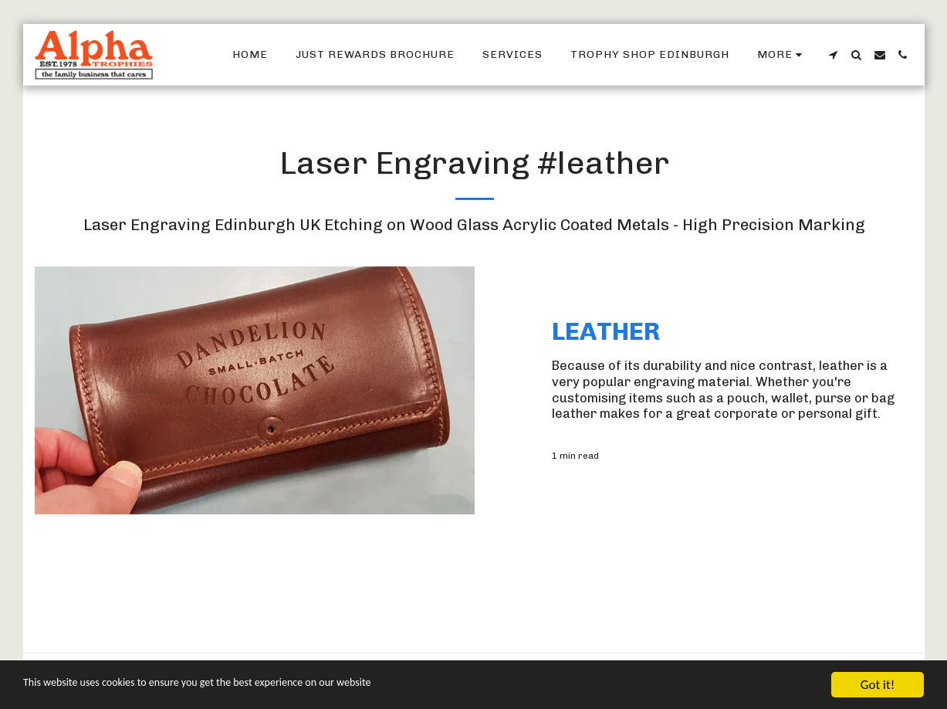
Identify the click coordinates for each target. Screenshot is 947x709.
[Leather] (733, 331)
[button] (833, 54)
